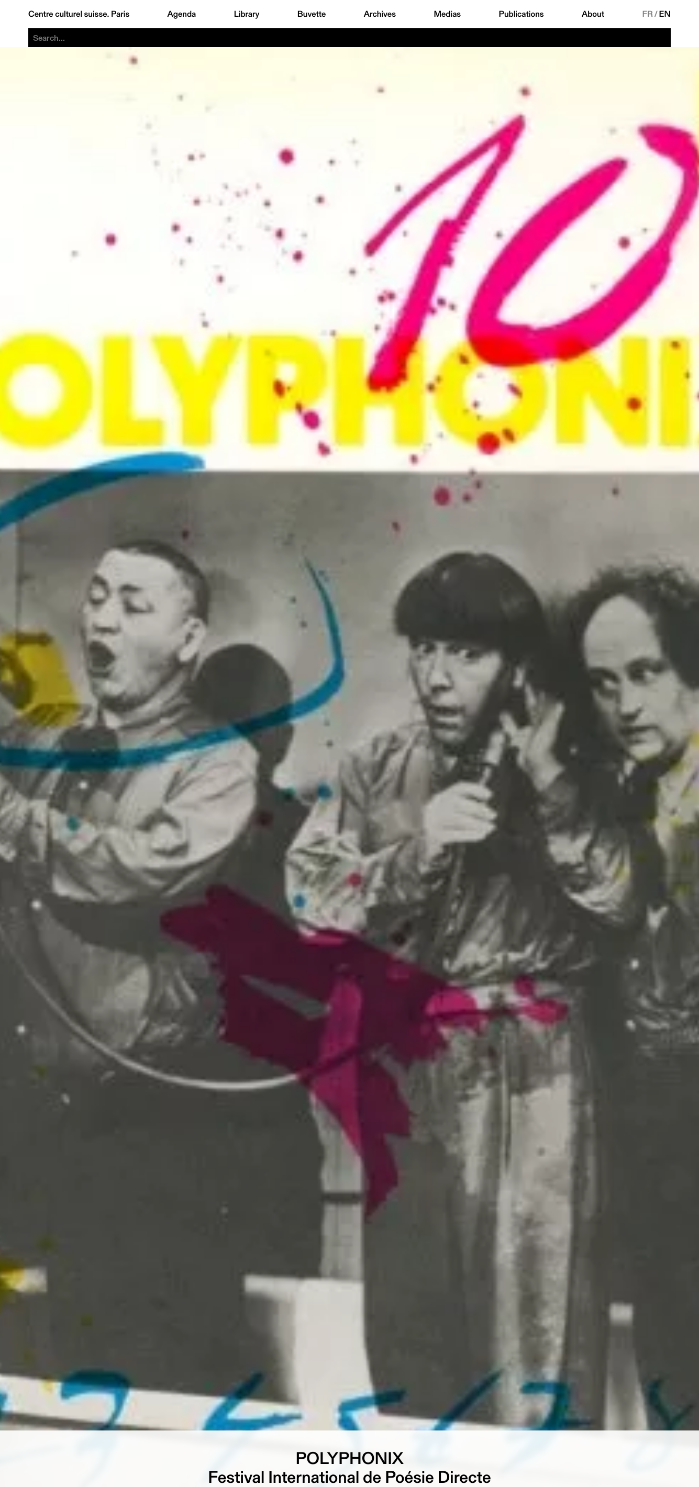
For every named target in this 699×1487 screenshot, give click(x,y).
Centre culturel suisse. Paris (78, 14)
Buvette (311, 14)
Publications (521, 14)
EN (665, 14)
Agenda (182, 14)
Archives (380, 14)
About (593, 14)
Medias (447, 14)
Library (247, 14)
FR (647, 14)
